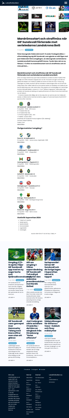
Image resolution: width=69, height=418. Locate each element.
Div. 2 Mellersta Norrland (37, 396)
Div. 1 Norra (38, 382)
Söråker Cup (29, 409)
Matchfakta (20, 124)
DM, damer (38, 405)
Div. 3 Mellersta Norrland (28, 389)
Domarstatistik (24, 226)
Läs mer (11, 297)
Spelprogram (24, 222)
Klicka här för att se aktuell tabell (43, 233)
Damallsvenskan (39, 377)
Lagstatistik (23, 228)
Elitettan (37, 380)
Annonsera (52, 382)
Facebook (27, 369)
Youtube (42, 369)
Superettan (29, 50)
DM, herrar (29, 407)
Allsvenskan (29, 377)
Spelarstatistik (24, 224)
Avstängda (23, 230)
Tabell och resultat (25, 220)
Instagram (34, 369)
